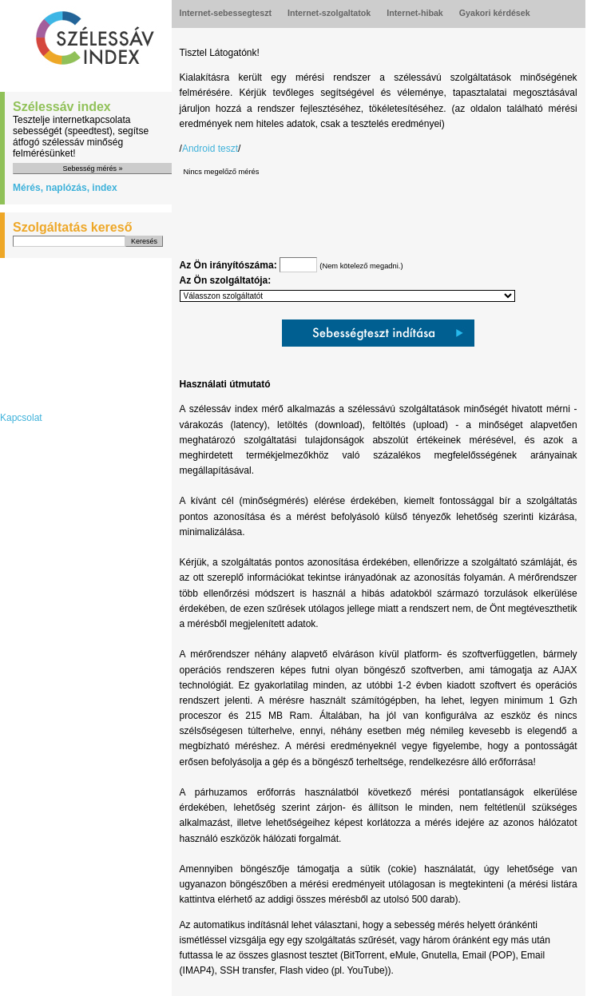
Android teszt (210, 148)
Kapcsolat (21, 417)
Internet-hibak (414, 13)
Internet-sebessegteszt (226, 13)
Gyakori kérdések (494, 13)
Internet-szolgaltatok (329, 13)
